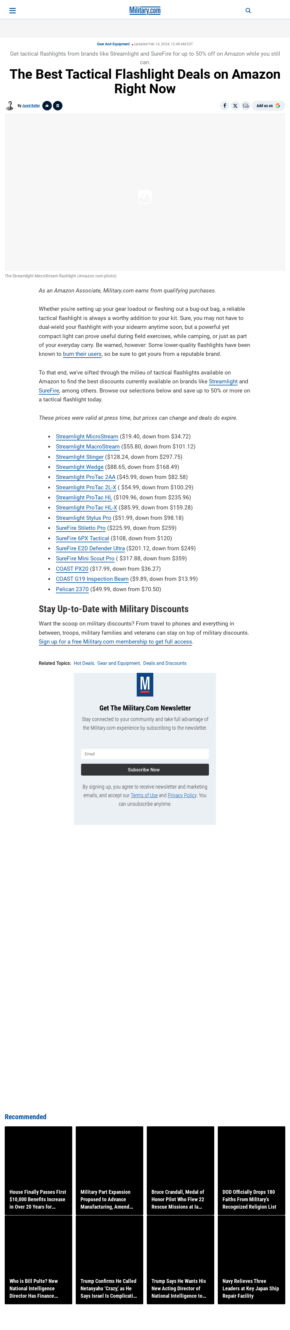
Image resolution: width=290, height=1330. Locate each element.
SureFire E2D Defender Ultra (90, 547)
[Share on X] (235, 105)
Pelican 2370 (72, 588)
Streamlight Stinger (80, 456)
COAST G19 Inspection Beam (92, 578)
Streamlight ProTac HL (84, 496)
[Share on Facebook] (224, 105)
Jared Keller (31, 106)
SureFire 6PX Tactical (82, 537)
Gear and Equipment (113, 44)
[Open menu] (12, 11)
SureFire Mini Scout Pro (85, 558)
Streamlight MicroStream (87, 435)
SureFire (49, 390)
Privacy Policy (182, 794)
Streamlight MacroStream (88, 446)
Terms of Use (144, 794)
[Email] (246, 105)
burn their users (82, 353)
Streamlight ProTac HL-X (86, 507)
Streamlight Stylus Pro (83, 517)
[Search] (246, 10)
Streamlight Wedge (80, 466)
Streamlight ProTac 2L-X (86, 486)
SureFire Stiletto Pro (81, 527)
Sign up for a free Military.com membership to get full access (115, 641)
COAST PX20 (72, 568)
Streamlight (223, 380)
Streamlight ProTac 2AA (85, 476)
